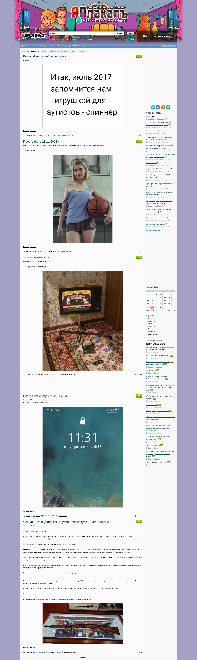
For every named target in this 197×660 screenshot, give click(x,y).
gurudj (28, 516)
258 (139, 141)
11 (169, 297)
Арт (69, 46)
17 (165, 301)
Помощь (73, 39)
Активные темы (62, 39)
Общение (44, 46)
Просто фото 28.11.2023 (40, 141)
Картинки (35, 51)
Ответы (162, 343)
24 (165, 304)
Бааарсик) (149, 116)
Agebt (150, 433)
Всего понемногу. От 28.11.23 (43, 396)
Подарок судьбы (151, 370)
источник (33, 151)
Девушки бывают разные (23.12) (156, 462)
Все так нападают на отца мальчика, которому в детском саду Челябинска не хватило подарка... (160, 453)
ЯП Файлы (77, 46)
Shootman (151, 150)
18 (169, 301)
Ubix (149, 373)
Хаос (53, 46)
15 (156, 301)
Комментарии (65, 135)
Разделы (28, 46)
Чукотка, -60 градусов (153, 445)
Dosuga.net (151, 331)
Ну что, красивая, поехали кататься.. (157, 411)
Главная (25, 51)
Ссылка (139, 135)
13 (148, 301)
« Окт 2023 (150, 310)
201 (139, 56)
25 (169, 304)
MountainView (30, 652)
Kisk (149, 180)
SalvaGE (28, 251)
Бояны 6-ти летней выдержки (43, 56)
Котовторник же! (151, 131)
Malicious (29, 135)
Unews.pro (151, 321)
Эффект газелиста (151, 405)
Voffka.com (151, 326)
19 (173, 301)
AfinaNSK (151, 119)
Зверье (72, 51)
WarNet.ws (151, 324)
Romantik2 (151, 407)
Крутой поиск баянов (57, 37)
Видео (43, 51)
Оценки (148, 343)
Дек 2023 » (171, 310)
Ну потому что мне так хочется (155, 218)
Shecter (150, 133)
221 (139, 522)
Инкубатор (62, 46)
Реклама (89, 39)
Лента (35, 46)
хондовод (151, 401)
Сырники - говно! (151, 163)
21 (152, 304)
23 (160, 304)
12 (173, 297)
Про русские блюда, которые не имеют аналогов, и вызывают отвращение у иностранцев (158, 428)
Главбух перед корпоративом (155, 224)
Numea (150, 206)
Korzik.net (151, 319)
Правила (81, 39)
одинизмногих (152, 197)
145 (139, 257)
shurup (150, 352)
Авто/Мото (62, 51)
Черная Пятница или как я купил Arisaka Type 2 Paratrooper (64, 522)
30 (160, 307)
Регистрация (152, 36)
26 (173, 304)
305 (139, 396)
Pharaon (150, 367)
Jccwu (150, 142)
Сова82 (150, 413)
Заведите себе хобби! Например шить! (158, 169)
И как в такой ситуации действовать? (157, 356)
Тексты (156, 381)
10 (165, 297)
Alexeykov (151, 171)
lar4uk (150, 188)
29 (156, 307)
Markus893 (151, 220)
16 (160, 301)
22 (156, 304)
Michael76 (151, 465)
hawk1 (150, 358)
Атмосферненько (35, 257)
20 (148, 304)
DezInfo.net (151, 329)
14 (152, 301)
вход (167, 36)
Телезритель (151, 159)
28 (152, 307)
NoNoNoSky (151, 226)
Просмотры (155, 343)
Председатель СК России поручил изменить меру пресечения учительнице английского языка (160, 387)
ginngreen (151, 165)
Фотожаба (81, 51)
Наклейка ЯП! (152, 334)
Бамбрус (150, 214)
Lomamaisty (29, 375)
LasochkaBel (151, 127)
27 (148, 307)
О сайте (52, 39)
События (52, 51)
